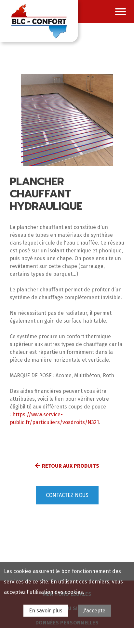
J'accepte (94, 611)
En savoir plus (45, 611)
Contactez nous (67, 495)
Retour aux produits (70, 466)
